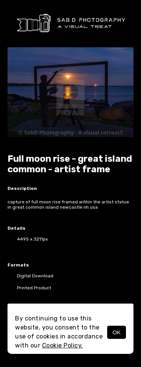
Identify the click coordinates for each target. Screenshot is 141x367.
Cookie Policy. (62, 345)
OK (116, 332)
